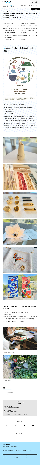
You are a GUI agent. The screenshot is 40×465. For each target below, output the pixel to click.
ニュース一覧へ (26, 433)
